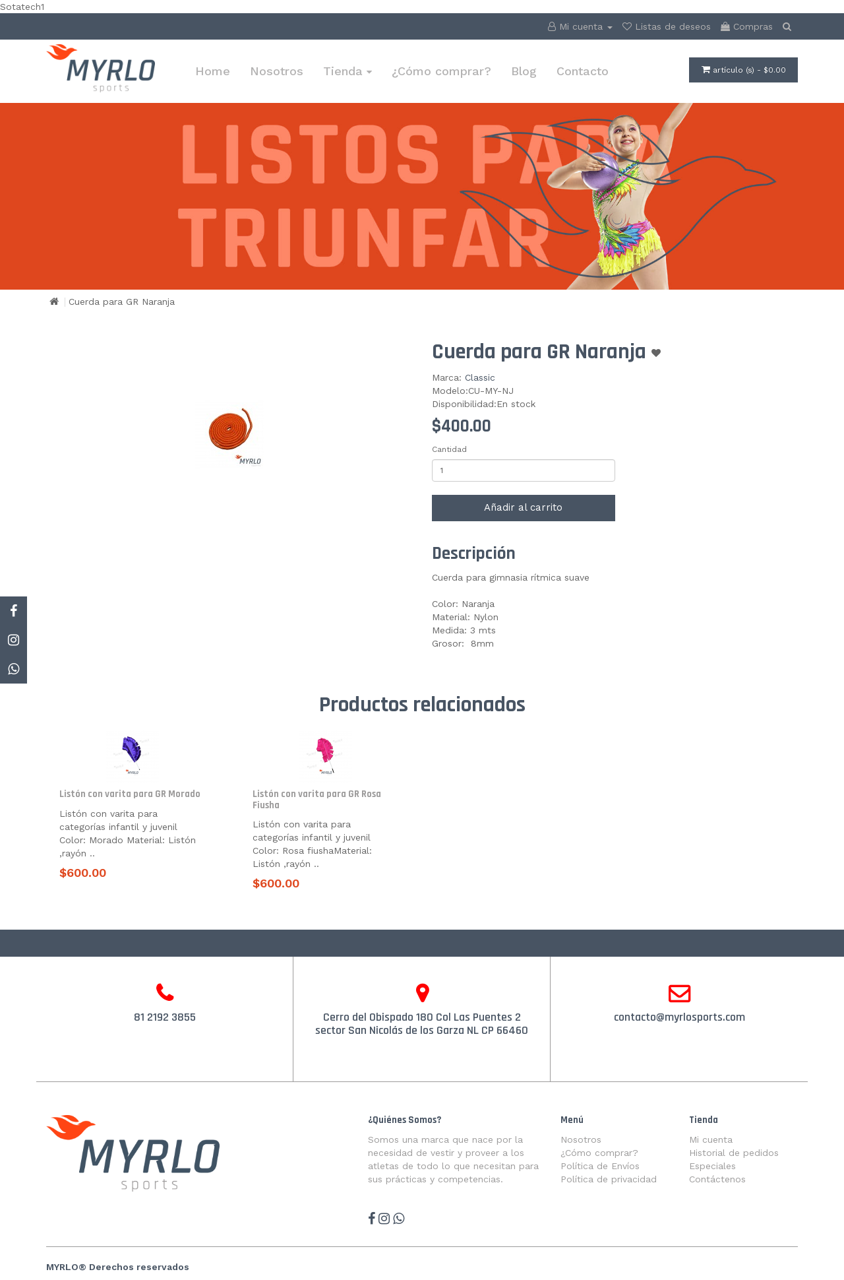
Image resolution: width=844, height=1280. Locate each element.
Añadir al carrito (523, 507)
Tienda (347, 71)
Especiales (712, 1166)
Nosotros (276, 71)
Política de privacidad (608, 1179)
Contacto (583, 71)
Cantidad (449, 449)
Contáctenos (717, 1179)
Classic (480, 377)
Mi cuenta (711, 1139)
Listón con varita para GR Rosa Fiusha (317, 800)
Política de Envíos (600, 1166)
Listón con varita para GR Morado (129, 794)
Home (212, 71)
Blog (524, 71)
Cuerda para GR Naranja (122, 301)
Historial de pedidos (734, 1152)
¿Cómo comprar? (441, 71)
